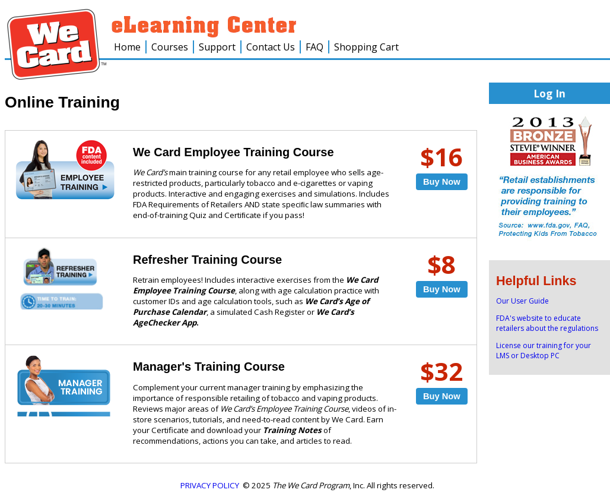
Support (217, 46)
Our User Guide (522, 301)
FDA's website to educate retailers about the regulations (547, 323)
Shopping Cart (366, 46)
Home (127, 46)
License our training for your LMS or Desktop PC (543, 350)
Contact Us (270, 46)
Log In (549, 93)
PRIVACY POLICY (209, 485)
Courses (169, 46)
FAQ (314, 46)
